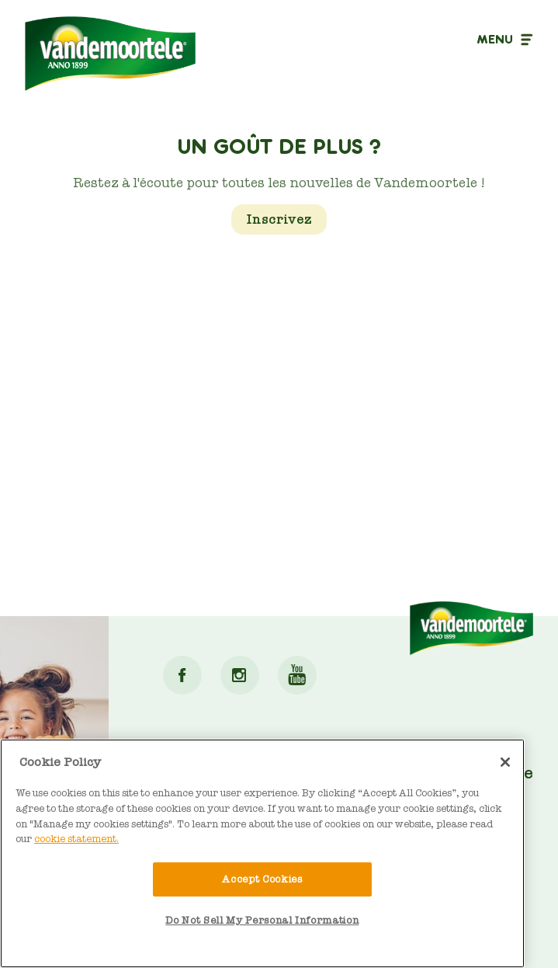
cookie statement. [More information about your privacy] (76, 838)
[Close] (505, 762)
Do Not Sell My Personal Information (262, 920)
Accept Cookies (262, 879)
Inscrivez (279, 219)
